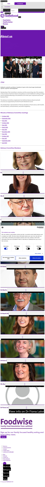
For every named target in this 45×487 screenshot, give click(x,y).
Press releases (6, 458)
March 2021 (5, 127)
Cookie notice (6, 450)
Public (8, 3)
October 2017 (5, 136)
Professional (20, 3)
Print (2, 82)
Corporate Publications (10, 53)
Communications (9, 47)
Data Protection (6, 460)
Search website (6, 10)
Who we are (8, 41)
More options (4, 39)
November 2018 (6, 131)
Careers (7, 51)
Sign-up (3, 437)
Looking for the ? (8, 452)
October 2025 (5, 116)
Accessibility (7, 6)
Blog (4, 454)
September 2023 (6, 118)
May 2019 (4, 129)
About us (6, 36)
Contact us (7, 50)
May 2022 (4, 125)
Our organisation (14, 43)
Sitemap (5, 456)
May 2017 (4, 138)
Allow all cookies (37, 258)
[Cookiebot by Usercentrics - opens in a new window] (37, 227)
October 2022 (5, 123)
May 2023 (4, 120)
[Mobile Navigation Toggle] (2, 27)
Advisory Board (13, 44)
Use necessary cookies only (8, 258)
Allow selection (22, 258)
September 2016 (6, 140)
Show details (38, 253)
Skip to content (4, 1)
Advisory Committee (14, 45)
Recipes (5, 24)
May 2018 (4, 134)
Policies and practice (10, 48)
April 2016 (4, 143)
